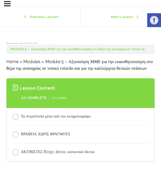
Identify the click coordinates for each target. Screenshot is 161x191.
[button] (154, 20)
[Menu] (7, 3)
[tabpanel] (80, 65)
